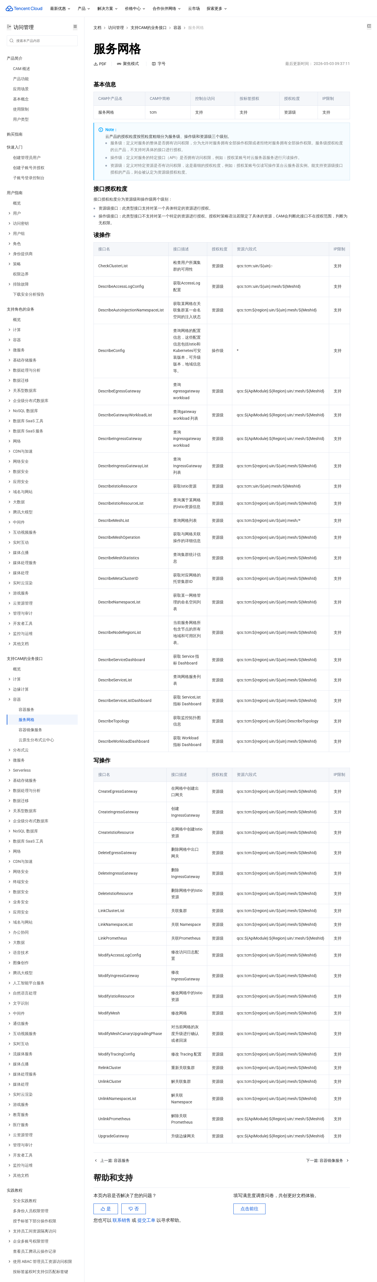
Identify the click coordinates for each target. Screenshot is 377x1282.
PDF (99, 64)
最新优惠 (60, 8)
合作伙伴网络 (167, 8)
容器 (177, 27)
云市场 (194, 8)
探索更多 (217, 8)
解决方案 (107, 8)
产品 (84, 8)
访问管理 (116, 27)
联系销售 (122, 1253)
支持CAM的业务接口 (149, 27)
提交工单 (147, 1253)
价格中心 (135, 8)
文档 (97, 27)
